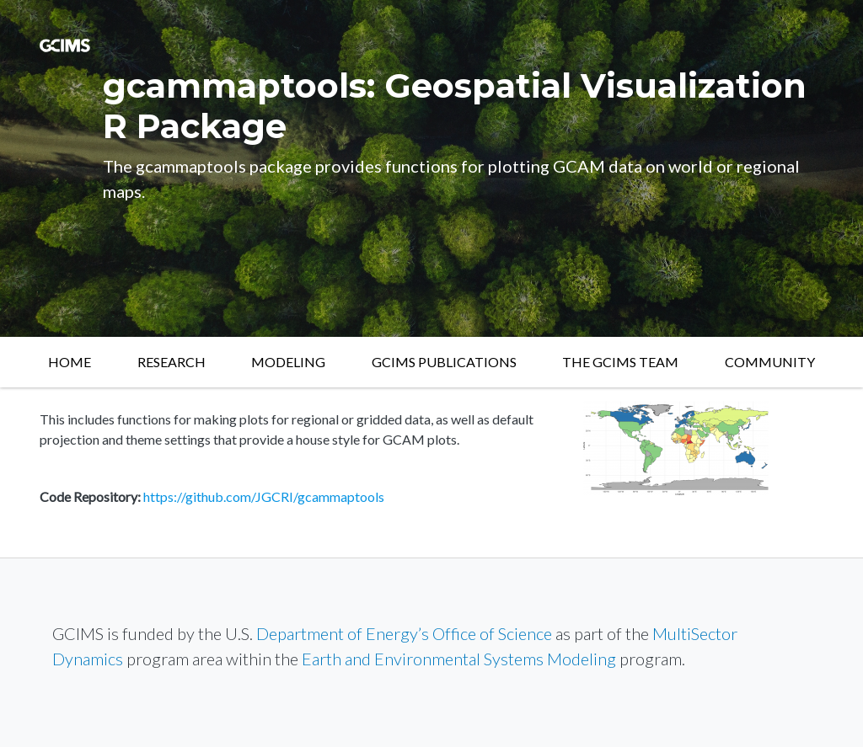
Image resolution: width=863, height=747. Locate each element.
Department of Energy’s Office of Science (404, 633)
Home (69, 362)
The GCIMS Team (620, 362)
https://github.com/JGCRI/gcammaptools (263, 496)
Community (770, 362)
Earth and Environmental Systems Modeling (459, 658)
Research (171, 362)
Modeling (288, 362)
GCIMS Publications (444, 362)
